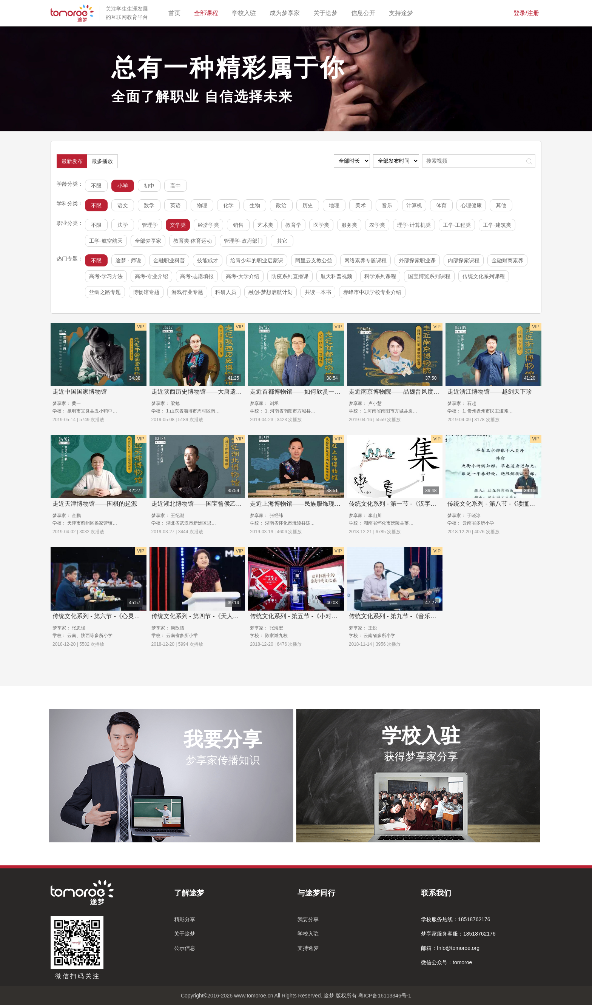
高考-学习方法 (106, 276)
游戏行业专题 (187, 292)
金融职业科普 (169, 260)
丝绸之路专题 (105, 292)
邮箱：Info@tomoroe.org (450, 948)
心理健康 (471, 205)
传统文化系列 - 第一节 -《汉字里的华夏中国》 (411, 503)
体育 (441, 205)
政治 (281, 205)
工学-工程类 (457, 225)
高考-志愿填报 (197, 276)
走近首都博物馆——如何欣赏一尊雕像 (301, 391)
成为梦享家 (286, 12)
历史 (307, 205)
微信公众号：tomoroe (446, 962)
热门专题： (70, 258)
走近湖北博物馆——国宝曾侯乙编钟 (199, 503)
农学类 (377, 225)
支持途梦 (402, 12)
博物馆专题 (146, 292)
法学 (122, 225)
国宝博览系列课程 (429, 276)
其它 (282, 241)
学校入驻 (245, 12)
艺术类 (265, 225)
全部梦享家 (148, 241)
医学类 (321, 225)
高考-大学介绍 (242, 276)
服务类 (349, 225)
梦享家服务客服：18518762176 (458, 934)
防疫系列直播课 (289, 276)
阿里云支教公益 (313, 260)
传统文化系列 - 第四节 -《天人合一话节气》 (210, 616)
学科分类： (70, 203)
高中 (175, 186)
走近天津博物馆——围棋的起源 (94, 503)
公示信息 (184, 948)
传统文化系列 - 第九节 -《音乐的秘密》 (402, 616)
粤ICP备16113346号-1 (384, 996)
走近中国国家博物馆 (79, 391)
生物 (255, 205)
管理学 (150, 225)
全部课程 (207, 12)
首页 (175, 12)
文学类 (178, 225)
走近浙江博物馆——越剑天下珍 (489, 391)
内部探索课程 (463, 260)
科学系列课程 (380, 276)
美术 (360, 205)
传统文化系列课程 (483, 276)
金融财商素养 (507, 260)
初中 (149, 186)
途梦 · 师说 (128, 260)
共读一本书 (318, 292)
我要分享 (308, 919)
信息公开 (364, 12)
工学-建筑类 (497, 225)
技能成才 (207, 260)
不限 (96, 186)
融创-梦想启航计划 (270, 292)
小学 (122, 186)
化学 (228, 205)
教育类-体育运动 (192, 241)
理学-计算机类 (414, 225)
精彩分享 (184, 919)
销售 (238, 225)
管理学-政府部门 (243, 241)
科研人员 (225, 292)
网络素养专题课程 (365, 260)
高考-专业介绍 (151, 276)
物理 (202, 205)
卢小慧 (375, 403)
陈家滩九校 (276, 635)
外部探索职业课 (417, 260)
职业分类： (70, 223)
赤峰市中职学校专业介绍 (372, 292)
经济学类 (208, 225)
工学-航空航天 (106, 241)
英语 (175, 205)
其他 (501, 205)
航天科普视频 (336, 276)
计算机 (414, 205)
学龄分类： (70, 184)
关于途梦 (327, 12)
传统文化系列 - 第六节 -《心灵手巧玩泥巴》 (111, 616)
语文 (122, 205)
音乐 (387, 205)
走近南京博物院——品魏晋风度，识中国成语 (409, 391)
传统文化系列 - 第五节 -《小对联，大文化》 (309, 616)
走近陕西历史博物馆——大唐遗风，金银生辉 (211, 391)
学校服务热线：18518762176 (455, 919)
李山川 (375, 515)
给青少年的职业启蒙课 (256, 260)
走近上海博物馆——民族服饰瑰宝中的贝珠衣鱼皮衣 (319, 503)
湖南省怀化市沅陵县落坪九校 (393, 523)
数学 (149, 205)
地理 (334, 205)
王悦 (372, 628)
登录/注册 (526, 13)
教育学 (293, 225)
